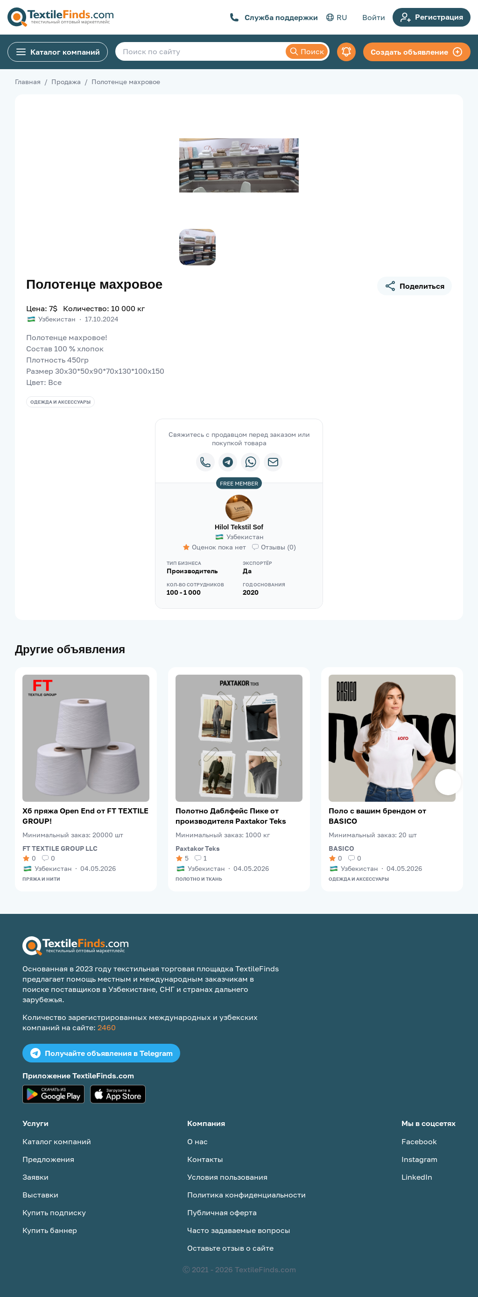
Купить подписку (54, 1212)
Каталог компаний (57, 51)
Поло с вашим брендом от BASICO (377, 816)
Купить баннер (49, 1230)
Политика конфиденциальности (246, 1194)
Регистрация (431, 17)
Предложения (48, 1159)
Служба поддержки (274, 17)
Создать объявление (417, 51)
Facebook (419, 1141)
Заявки (35, 1177)
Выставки (40, 1194)
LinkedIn (416, 1177)
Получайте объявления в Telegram (101, 1053)
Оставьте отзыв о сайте (230, 1248)
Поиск (306, 51)
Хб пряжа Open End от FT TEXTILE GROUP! (85, 816)
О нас (197, 1141)
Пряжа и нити (41, 879)
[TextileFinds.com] (60, 17)
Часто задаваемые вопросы (238, 1230)
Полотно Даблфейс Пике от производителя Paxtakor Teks (231, 816)
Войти (373, 17)
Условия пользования (227, 1177)
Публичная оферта (222, 1212)
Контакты (205, 1159)
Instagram (419, 1159)
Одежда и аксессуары (60, 402)
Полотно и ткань (199, 879)
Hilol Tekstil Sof (239, 527)
